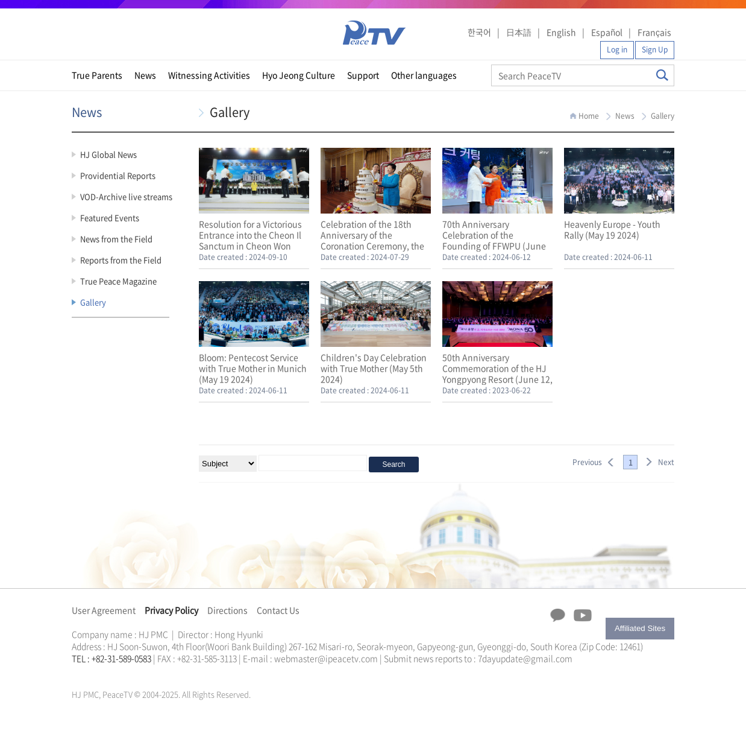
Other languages (424, 75)
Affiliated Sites (640, 628)
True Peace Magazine (118, 281)
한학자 (75, 672)
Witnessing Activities (209, 75)
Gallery (93, 302)
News (145, 75)
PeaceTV (374, 33)
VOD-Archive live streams (126, 196)
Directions (227, 610)
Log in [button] (617, 49)
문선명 (84, 672)
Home (588, 115)
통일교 (93, 672)
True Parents (97, 75)
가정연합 (103, 672)
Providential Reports (117, 175)
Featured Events (109, 217)
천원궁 (114, 672)
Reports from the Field (120, 259)
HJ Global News (108, 154)
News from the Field (116, 238)
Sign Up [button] (655, 49)
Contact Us (278, 610)
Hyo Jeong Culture (298, 75)
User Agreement (104, 610)
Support (363, 75)
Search (662, 75)
